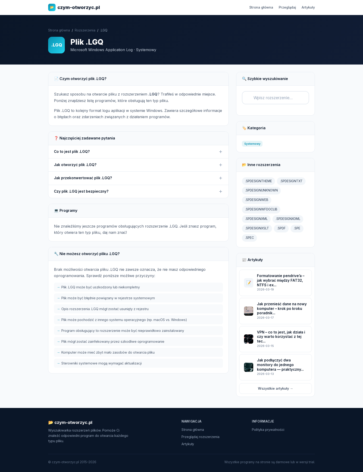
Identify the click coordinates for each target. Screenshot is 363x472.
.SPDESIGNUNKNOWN (261, 190)
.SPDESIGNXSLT (257, 228)
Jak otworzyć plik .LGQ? (138, 165)
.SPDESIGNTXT (291, 181)
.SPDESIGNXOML (288, 219)
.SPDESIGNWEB (256, 200)
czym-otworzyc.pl (74, 7)
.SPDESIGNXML (256, 219)
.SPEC (249, 238)
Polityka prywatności (268, 430)
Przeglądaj (287, 7)
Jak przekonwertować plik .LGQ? (138, 178)
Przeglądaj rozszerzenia (200, 437)
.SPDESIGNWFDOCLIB (261, 209)
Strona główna (261, 7)
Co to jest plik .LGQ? (138, 151)
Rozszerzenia (85, 30)
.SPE (297, 228)
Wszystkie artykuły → (275, 388)
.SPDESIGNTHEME (258, 181)
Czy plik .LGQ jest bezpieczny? (138, 191)
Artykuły (308, 7)
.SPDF (281, 228)
